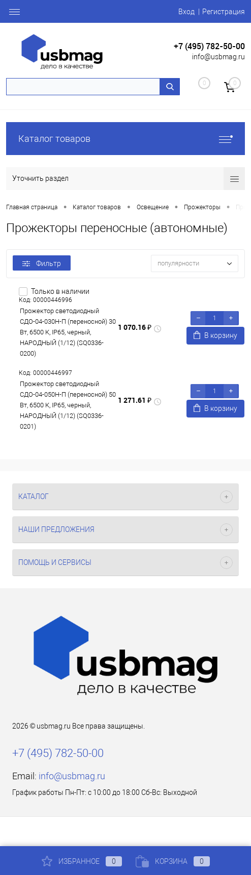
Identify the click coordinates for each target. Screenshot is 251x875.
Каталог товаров (125, 138)
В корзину (215, 335)
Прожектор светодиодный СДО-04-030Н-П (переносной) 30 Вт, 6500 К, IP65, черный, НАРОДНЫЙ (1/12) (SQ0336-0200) (68, 332)
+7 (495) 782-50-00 (209, 46)
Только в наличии (60, 291)
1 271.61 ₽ (134, 400)
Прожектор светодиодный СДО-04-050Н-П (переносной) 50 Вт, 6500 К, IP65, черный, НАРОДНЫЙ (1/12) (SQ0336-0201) (68, 405)
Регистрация (223, 12)
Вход (186, 12)
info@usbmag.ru (218, 57)
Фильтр (41, 263)
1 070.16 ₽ (134, 327)
